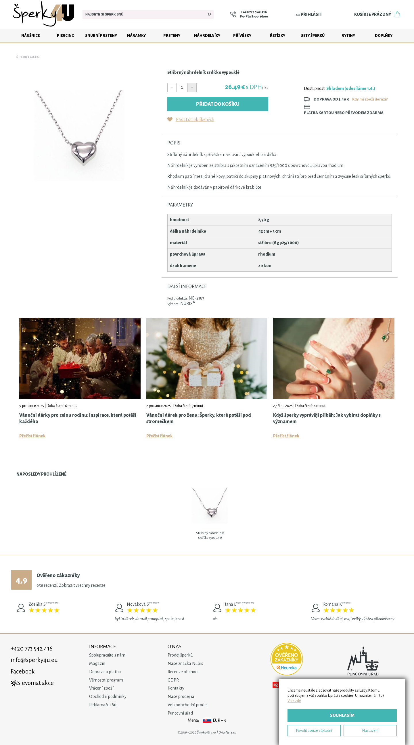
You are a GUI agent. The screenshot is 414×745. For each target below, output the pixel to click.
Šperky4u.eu (28, 57)
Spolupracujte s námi (107, 655)
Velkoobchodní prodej (188, 704)
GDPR (173, 680)
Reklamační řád (103, 704)
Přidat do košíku (217, 104)
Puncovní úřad (180, 713)
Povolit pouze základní (314, 730)
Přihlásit (309, 14)
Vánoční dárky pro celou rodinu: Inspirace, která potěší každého (77, 418)
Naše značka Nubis (185, 663)
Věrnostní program (106, 680)
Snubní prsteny (101, 35)
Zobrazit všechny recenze (82, 585)
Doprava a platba (105, 671)
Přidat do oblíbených (195, 119)
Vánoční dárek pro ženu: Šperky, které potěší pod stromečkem (198, 418)
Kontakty (176, 688)
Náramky (136, 35)
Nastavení (370, 730)
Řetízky (277, 35)
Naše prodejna (181, 696)
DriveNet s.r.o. (227, 732)
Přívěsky (242, 35)
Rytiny (348, 35)
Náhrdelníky (207, 35)
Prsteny (171, 35)
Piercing (65, 35)
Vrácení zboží (101, 688)
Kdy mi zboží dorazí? (370, 99)
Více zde (294, 700)
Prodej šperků (180, 655)
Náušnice (30, 35)
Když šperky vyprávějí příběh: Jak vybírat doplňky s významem (327, 418)
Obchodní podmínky (107, 696)
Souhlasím (342, 715)
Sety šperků (313, 35)
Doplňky (383, 35)
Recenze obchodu (184, 671)
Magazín (97, 663)
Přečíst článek (32, 436)
